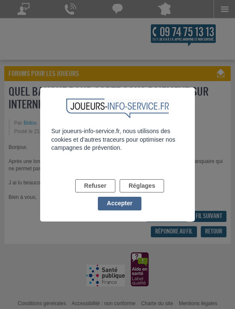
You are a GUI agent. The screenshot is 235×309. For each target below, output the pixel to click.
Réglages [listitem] (142, 185)
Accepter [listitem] (119, 203)
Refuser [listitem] (95, 185)
